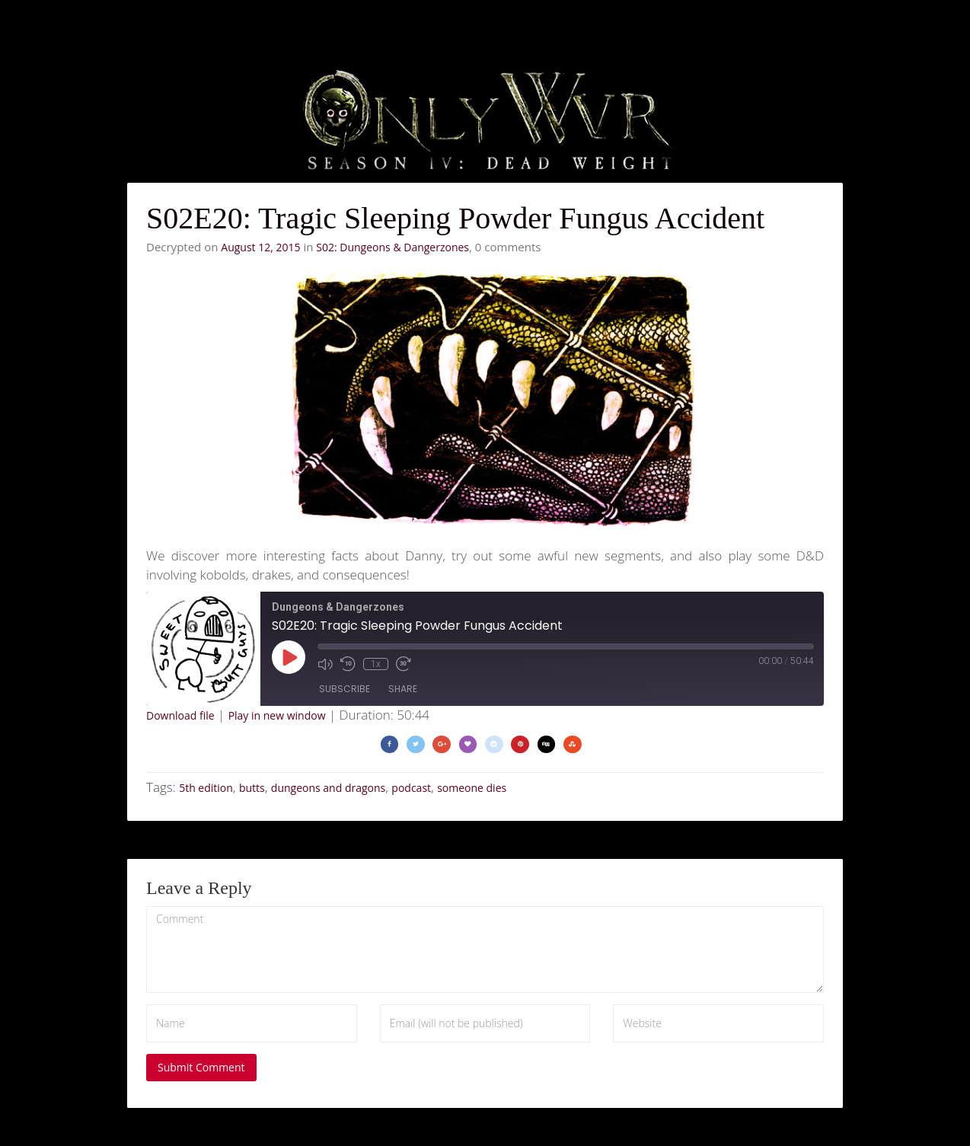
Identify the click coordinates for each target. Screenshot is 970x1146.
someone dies (471, 787)
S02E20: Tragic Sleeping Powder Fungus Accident (455, 218)
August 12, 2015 (260, 247)
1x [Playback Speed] (376, 664)
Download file (180, 715)
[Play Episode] (288, 657)
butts (252, 787)
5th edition (206, 787)
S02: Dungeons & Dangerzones (392, 247)
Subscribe (344, 688)
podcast (411, 787)
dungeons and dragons (328, 787)
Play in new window (277, 715)
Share (402, 688)
